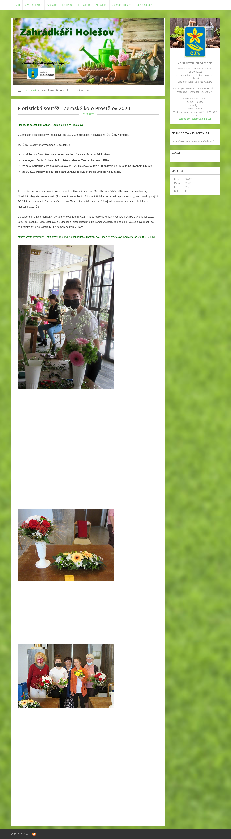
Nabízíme (67, 5)
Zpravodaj (101, 5)
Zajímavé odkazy (121, 5)
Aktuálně (52, 5)
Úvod (17, 5)
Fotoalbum (84, 5)
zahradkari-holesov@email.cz (195, 118)
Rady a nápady (144, 5)
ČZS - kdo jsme (33, 5)
